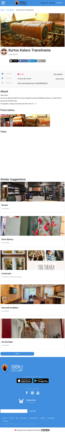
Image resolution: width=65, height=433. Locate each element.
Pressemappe (50, 418)
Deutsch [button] (59, 3)
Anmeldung (44, 3)
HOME (2, 10)
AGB (17, 418)
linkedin (32, 61)
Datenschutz (24, 418)
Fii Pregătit (5, 421)
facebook (23, 61)
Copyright (42, 418)
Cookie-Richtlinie (33, 418)
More (17, 354)
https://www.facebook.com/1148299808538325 (33, 83)
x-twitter (13, 61)
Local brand (10, 10)
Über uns (5, 418)
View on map (60, 79)
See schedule (58, 74)
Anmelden (52, 3)
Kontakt (11, 418)
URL (40, 61)
